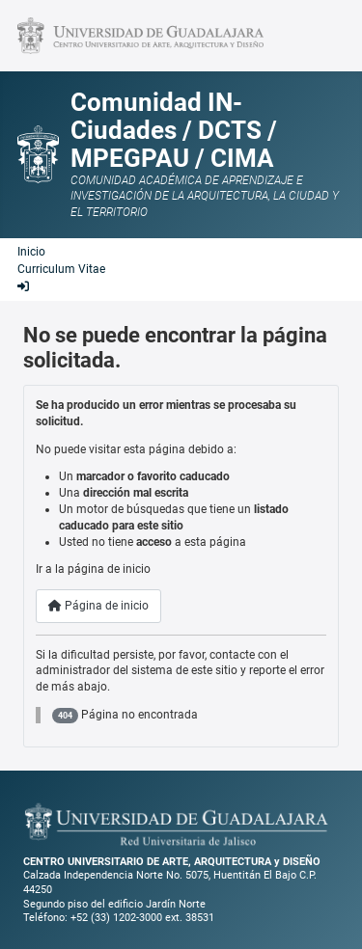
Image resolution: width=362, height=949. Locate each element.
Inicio (31, 251)
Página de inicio (98, 605)
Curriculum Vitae (61, 269)
